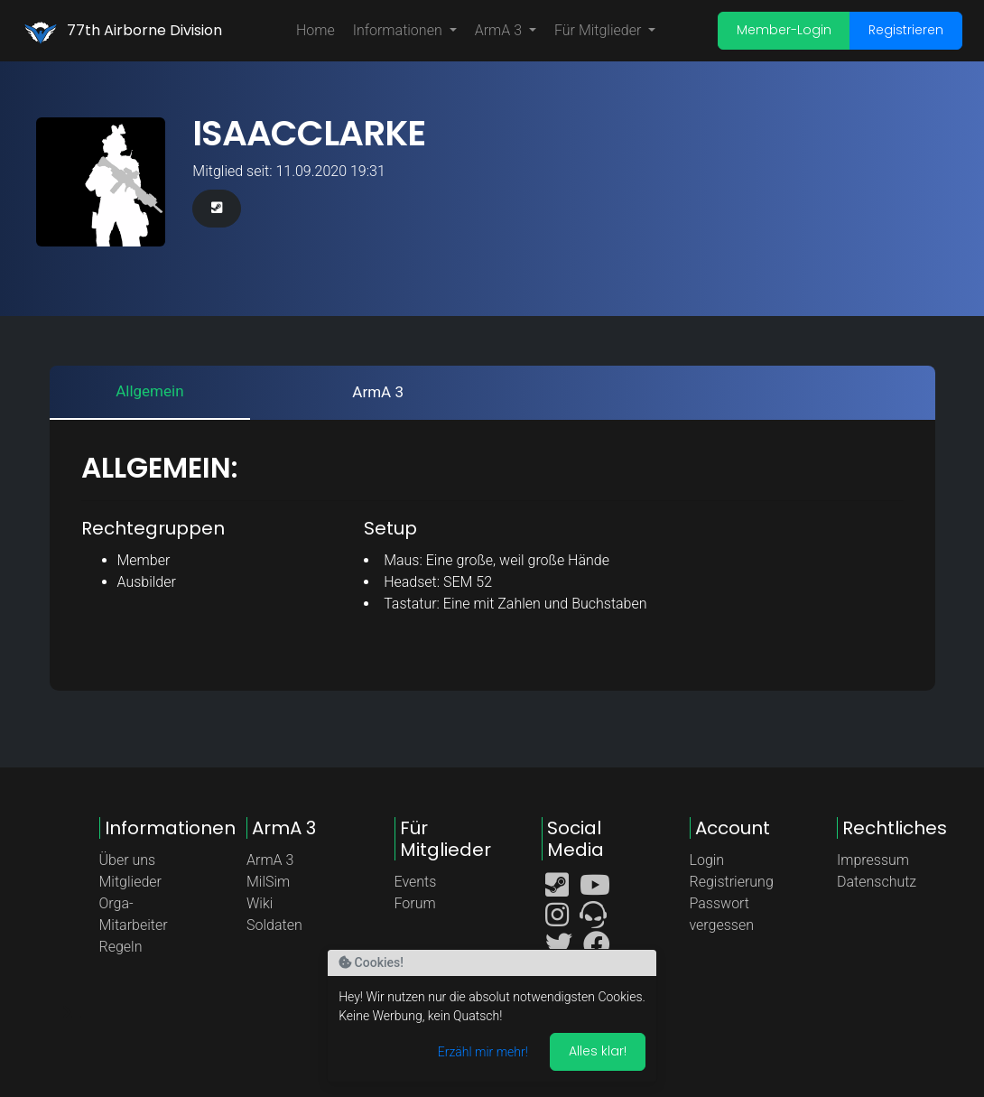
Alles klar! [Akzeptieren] (598, 1051)
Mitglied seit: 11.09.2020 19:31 (288, 171)
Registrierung (732, 881)
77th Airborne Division (144, 30)
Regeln (121, 946)
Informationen (399, 30)
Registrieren (905, 30)
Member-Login (784, 30)
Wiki (259, 903)
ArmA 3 (500, 30)
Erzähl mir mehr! (483, 1052)
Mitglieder (130, 881)
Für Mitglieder (599, 30)
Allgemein (149, 391)
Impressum (873, 860)
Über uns (127, 860)
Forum (415, 903)
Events (416, 881)
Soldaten (274, 925)
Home (315, 30)
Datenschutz (876, 881)
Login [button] (707, 860)
